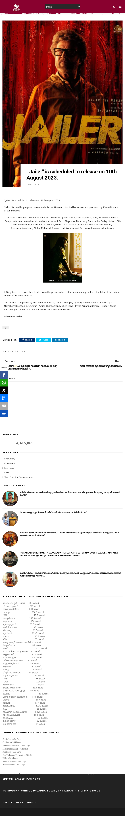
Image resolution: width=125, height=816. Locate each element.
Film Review (9, 463)
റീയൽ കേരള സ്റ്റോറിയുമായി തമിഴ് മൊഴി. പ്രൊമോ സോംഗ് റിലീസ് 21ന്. (53, 512)
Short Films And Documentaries (18, 477)
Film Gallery (9, 458)
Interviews (9, 468)
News (6, 472)
